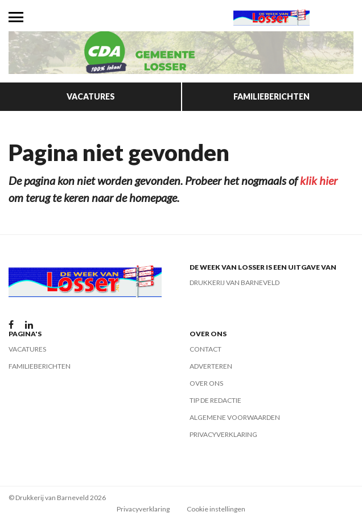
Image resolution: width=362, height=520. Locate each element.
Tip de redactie (215, 400)
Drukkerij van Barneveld (234, 282)
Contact (205, 349)
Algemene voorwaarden (235, 417)
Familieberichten (271, 96)
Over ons (206, 383)
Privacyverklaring (223, 434)
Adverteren (211, 366)
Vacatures (91, 96)
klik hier (319, 180)
